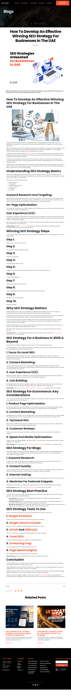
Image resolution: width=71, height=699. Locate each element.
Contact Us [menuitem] (49, 3)
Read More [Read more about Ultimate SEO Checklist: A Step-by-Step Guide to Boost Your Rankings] (40, 642)
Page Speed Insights (23, 550)
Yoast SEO (16, 536)
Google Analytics (20, 516)
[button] (15, 591)
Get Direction (6, 670)
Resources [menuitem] (41, 3)
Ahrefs (13, 530)
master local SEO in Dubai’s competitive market (32, 388)
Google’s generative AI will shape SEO (36, 444)
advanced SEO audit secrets (30, 487)
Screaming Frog (20, 543)
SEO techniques (23, 226)
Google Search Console (24, 523)
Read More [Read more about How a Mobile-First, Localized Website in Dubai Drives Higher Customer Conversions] (8, 642)
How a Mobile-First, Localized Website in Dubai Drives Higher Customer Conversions (18, 633)
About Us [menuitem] (16, 3)
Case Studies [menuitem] (33, 3)
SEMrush (31, 530)
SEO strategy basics (31, 153)
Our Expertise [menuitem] (24, 3)
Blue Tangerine (43, 575)
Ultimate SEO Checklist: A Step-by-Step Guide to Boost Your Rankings (50, 633)
